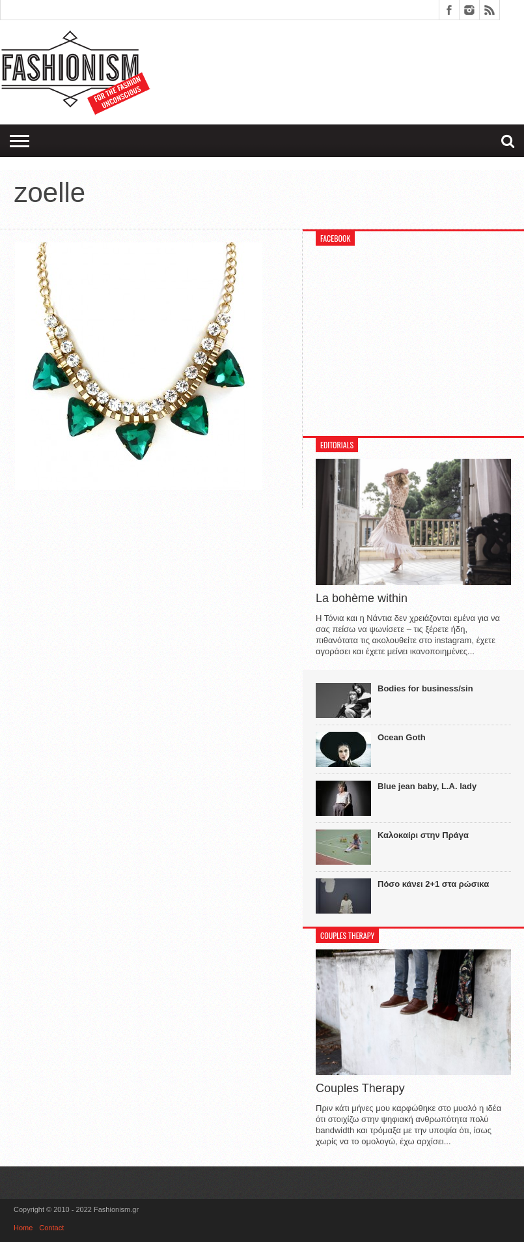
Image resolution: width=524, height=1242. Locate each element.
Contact (51, 1228)
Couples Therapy (360, 1088)
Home (23, 1228)
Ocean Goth (402, 737)
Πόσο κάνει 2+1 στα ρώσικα (433, 884)
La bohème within (361, 598)
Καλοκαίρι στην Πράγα (423, 835)
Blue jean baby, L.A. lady (427, 786)
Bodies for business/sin (425, 688)
